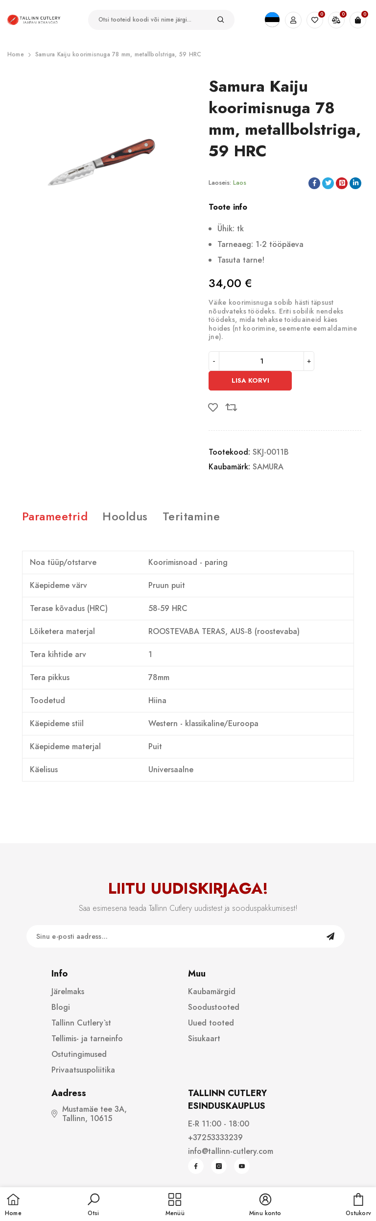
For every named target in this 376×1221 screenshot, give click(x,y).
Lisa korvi (250, 380)
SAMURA (268, 466)
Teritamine (191, 516)
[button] (93, 1205)
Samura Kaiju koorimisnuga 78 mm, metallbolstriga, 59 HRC (118, 54)
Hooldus (124, 516)
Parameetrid (55, 516)
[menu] (175, 1205)
